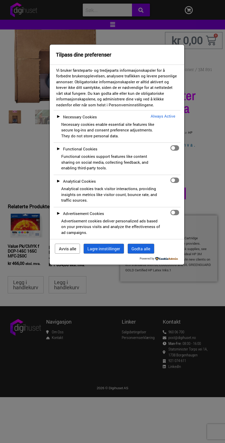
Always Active (163, 116)
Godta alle (140, 248)
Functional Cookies (80, 148)
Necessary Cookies (80, 116)
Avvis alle (67, 248)
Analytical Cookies (79, 181)
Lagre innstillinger (103, 248)
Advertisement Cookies (83, 213)
